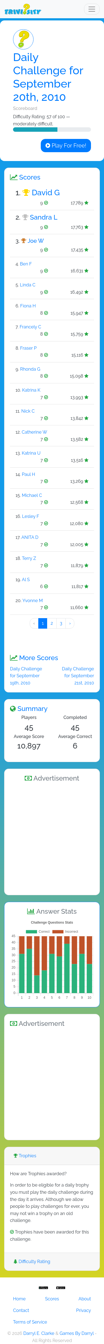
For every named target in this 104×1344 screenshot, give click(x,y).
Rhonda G (30, 369)
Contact (21, 1310)
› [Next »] (70, 623)
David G (46, 192)
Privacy (83, 1310)
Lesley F (30, 516)
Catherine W (34, 432)
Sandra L (43, 217)
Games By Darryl (77, 1333)
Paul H (28, 474)
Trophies (25, 1155)
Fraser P (28, 348)
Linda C (27, 285)
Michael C (32, 495)
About (84, 1298)
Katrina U (31, 453)
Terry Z (29, 558)
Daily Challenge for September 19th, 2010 (26, 676)
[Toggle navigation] (92, 9)
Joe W (35, 241)
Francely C (30, 327)
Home (19, 1298)
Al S (26, 579)
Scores (52, 1298)
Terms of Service (30, 1322)
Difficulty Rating (32, 1261)
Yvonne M (32, 600)
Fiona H (28, 306)
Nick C (28, 411)
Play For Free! (65, 145)
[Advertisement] (52, 837)
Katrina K (31, 390)
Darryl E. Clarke (38, 1333)
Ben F (26, 264)
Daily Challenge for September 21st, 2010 (78, 676)
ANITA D (30, 537)
